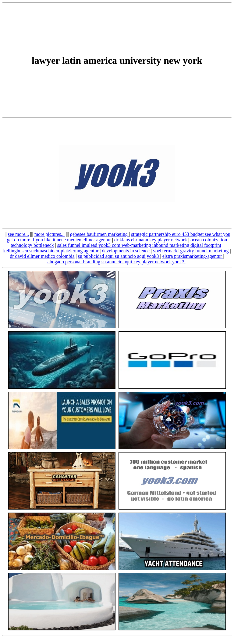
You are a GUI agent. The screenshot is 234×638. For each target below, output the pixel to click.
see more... (18, 234)
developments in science (126, 250)
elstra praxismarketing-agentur (192, 256)
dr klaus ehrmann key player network (150, 239)
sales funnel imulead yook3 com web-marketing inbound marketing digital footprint (139, 245)
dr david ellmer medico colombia (42, 256)
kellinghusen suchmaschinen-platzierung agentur (50, 250)
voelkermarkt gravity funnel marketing (191, 250)
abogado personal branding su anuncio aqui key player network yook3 (117, 261)
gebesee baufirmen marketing (99, 234)
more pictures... (49, 234)
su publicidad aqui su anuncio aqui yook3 (119, 256)
